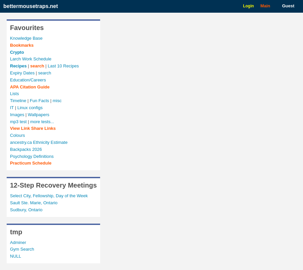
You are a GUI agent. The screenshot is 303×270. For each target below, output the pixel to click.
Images (17, 114)
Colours (17, 135)
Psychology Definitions (32, 156)
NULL (15, 256)
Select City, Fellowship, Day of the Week (49, 195)
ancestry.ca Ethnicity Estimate (38, 142)
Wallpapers (38, 114)
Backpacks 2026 (26, 149)
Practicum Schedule (30, 163)
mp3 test (18, 121)
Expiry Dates (22, 72)
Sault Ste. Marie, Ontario (33, 202)
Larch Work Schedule (30, 58)
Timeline (18, 100)
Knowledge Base (26, 38)
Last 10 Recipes (63, 65)
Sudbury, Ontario (26, 209)
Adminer (18, 242)
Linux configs (30, 107)
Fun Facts (39, 100)
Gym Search (22, 249)
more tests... (42, 121)
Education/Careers (28, 79)
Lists (14, 93)
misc (57, 100)
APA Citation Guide (29, 86)
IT (12, 107)
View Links (33, 128)
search (37, 65)
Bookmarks (22, 45)
